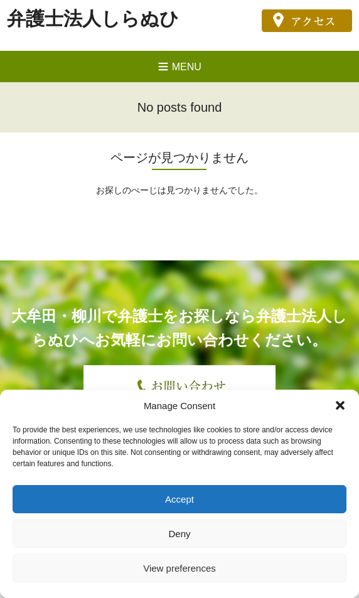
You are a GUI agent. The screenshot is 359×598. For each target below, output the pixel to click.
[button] (340, 405)
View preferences (179, 568)
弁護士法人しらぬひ (93, 18)
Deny (179, 533)
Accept (179, 499)
